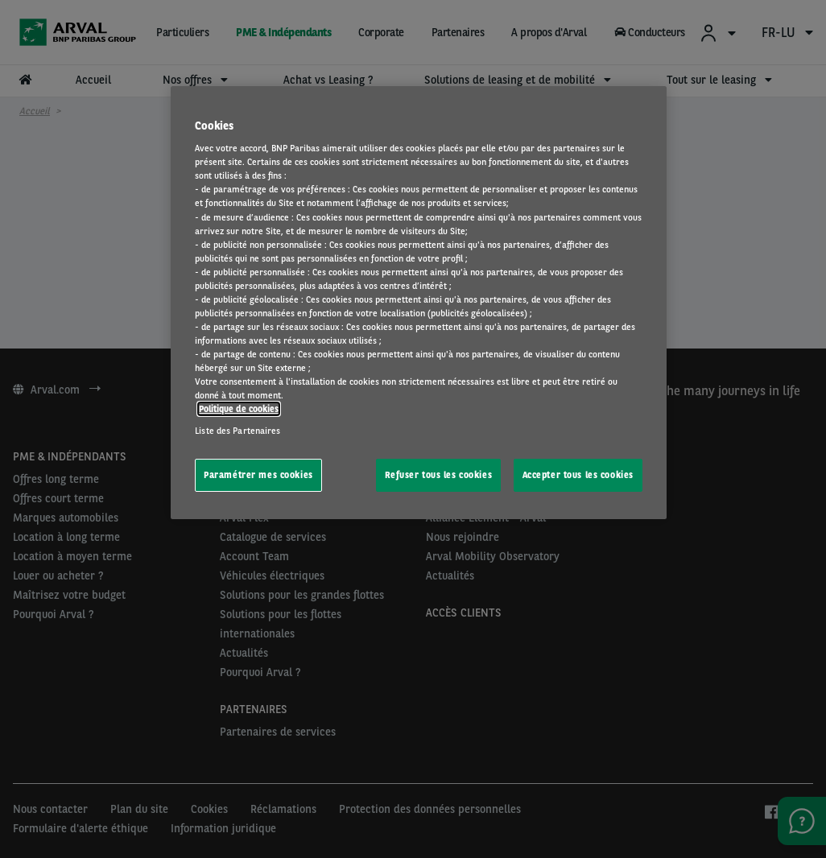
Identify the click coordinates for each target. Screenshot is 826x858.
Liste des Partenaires (237, 430)
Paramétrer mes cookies (258, 475)
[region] (419, 303)
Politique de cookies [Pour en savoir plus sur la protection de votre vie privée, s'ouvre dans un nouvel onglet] (239, 409)
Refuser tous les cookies (439, 475)
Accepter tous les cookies (578, 475)
